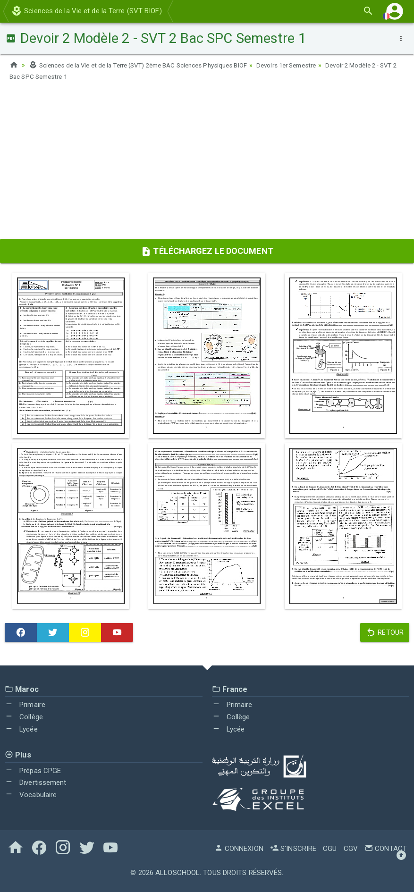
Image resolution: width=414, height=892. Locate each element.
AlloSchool (177, 872)
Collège (24, 716)
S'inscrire (293, 848)
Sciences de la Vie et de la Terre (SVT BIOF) (86, 11)
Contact (385, 848)
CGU (330, 848)
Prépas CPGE (33, 770)
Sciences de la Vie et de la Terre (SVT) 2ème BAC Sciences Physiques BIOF (146, 65)
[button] (394, 11)
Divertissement (36, 782)
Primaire (25, 704)
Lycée (21, 728)
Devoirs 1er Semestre (306, 65)
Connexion (238, 848)
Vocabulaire (31, 794)
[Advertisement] (207, 163)
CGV (351, 848)
